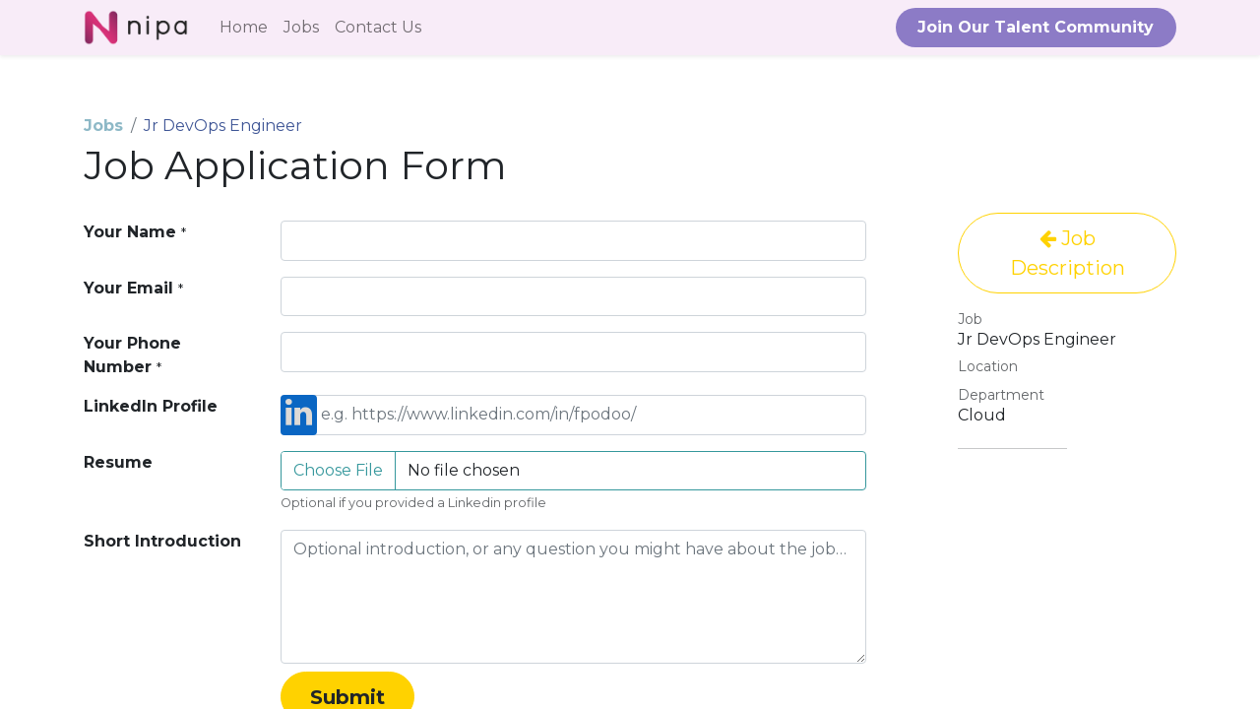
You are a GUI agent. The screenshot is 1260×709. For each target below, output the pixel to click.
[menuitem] (244, 27)
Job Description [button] (1067, 253)
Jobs (103, 125)
